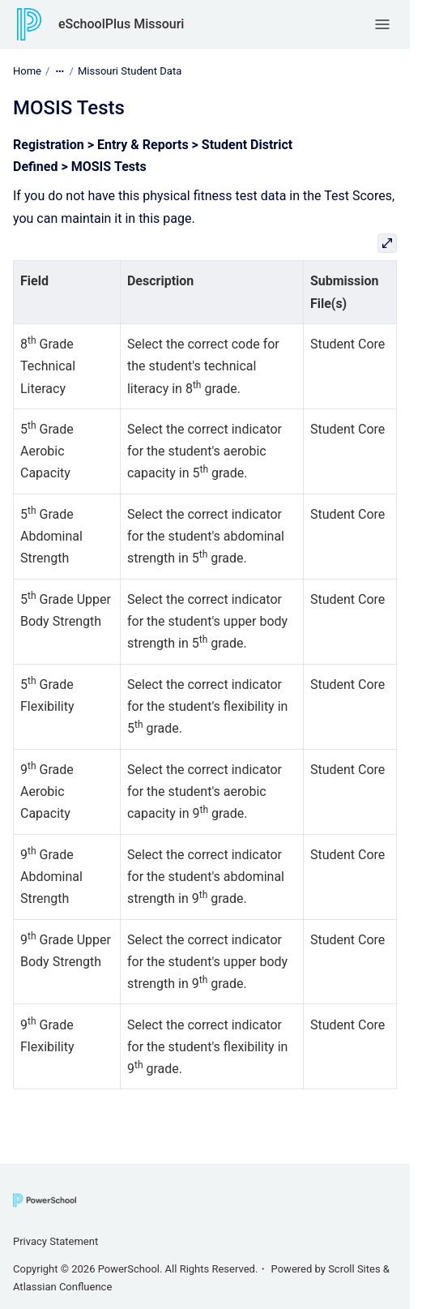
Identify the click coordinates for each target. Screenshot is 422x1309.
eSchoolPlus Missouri (121, 24)
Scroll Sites (354, 1269)
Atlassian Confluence (62, 1287)
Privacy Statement (55, 1241)
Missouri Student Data (129, 71)
